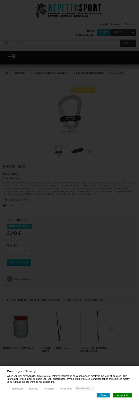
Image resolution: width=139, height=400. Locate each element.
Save (103, 395)
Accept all (122, 395)
